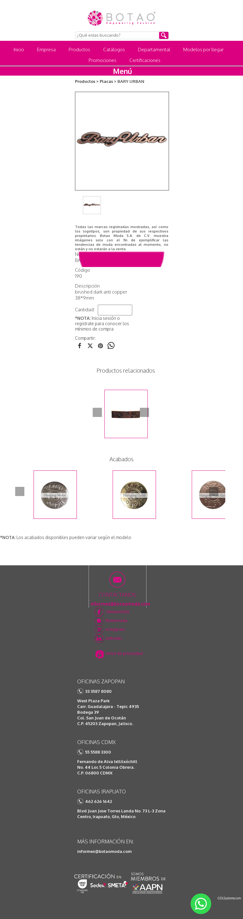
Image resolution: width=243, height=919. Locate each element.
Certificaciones (144, 60)
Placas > (108, 81)
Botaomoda (116, 620)
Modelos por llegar (203, 50)
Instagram (115, 629)
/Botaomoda (117, 611)
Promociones (102, 60)
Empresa (46, 50)
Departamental (154, 50)
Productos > (87, 81)
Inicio (19, 50)
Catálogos (114, 50)
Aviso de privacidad (124, 653)
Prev (97, 412)
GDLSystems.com (229, 898)
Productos (79, 50)
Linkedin (114, 638)
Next (144, 412)
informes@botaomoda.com (104, 851)
